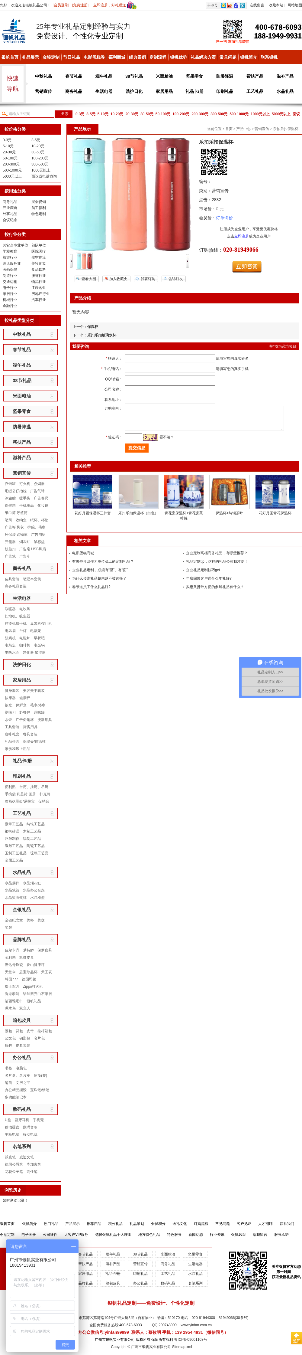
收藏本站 (276, 5)
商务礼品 (73, 91)
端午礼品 (103, 76)
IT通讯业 (38, 288)
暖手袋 (24, 498)
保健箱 (10, 505)
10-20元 (117, 114)
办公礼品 (22, 1057)
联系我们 (287, 1224)
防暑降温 (224, 76)
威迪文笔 (26, 1157)
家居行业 (10, 294)
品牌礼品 (22, 939)
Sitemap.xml (182, 1347)
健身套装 (12, 691)
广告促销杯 (25, 720)
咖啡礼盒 (12, 734)
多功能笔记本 (16, 1097)
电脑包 (21, 1068)
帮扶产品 (254, 76)
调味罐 (39, 712)
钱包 (8, 1045)
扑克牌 (45, 794)
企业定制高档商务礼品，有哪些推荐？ (217, 557)
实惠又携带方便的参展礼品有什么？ (215, 591)
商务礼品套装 (16, 586)
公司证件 (50, 1234)
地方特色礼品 (149, 1234)
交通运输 (10, 282)
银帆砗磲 (12, 831)
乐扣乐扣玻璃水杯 (101, 335)
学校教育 (10, 251)
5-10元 (103, 114)
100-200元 (180, 114)
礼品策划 (137, 1224)
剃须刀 (10, 712)
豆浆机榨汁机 (41, 623)
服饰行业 (38, 275)
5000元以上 (281, 114)
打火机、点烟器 (32, 484)
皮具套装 (12, 579)
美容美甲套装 (34, 691)
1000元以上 (260, 114)
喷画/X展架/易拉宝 (20, 801)
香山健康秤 (36, 965)
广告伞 (24, 556)
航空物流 (38, 257)
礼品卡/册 (194, 91)
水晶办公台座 (34, 890)
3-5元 (90, 114)
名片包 (39, 1038)
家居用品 (164, 91)
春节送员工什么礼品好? (91, 591)
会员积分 (158, 1224)
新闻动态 (195, 1234)
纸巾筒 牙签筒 (16, 513)
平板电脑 (12, 1134)
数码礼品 (22, 1109)
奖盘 (41, 920)
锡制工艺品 (32, 838)
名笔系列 (22, 1146)
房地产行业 (40, 294)
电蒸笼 (35, 631)
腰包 (8, 1031)
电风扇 (10, 631)
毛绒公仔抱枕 (16, 491)
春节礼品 (73, 76)
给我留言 (260, 1234)
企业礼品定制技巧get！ (205, 574)
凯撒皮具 (26, 957)
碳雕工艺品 (14, 846)
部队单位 (38, 245)
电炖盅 (10, 645)
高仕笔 (32, 1172)
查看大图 (89, 279)
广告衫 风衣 (14, 527)
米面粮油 (164, 76)
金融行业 (10, 306)
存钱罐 (10, 484)
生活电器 (103, 91)
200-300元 (199, 114)
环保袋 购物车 (16, 534)
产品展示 (72, 1224)
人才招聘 (265, 1224)
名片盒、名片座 (17, 1075)
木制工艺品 (32, 831)
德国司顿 (29, 979)
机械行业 (10, 300)
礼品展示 (30, 57)
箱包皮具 (22, 1020)
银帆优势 (178, 57)
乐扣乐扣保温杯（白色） (138, 517)
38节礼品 (134, 76)
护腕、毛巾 (36, 527)
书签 (8, 1068)
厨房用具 (30, 727)
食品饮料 (38, 269)
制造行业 (10, 275)
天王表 (46, 972)
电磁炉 (24, 638)
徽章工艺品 (14, 824)
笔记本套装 (32, 579)
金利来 (10, 957)
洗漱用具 (44, 720)
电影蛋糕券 (94, 57)
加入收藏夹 (118, 279)
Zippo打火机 (33, 986)
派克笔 (10, 1157)
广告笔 (10, 556)
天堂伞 (10, 972)
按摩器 (10, 698)
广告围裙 (38, 534)
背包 (19, 1031)
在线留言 (257, 5)
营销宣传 (43, 91)
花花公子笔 (14, 1172)
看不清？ (160, 442)
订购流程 (201, 1224)
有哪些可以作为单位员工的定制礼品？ (103, 566)
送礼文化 (179, 1224)
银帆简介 (248, 57)
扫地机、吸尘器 (17, 616)
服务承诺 (281, 1234)
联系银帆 (269, 57)
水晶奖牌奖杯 (16, 897)
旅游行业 (10, 257)
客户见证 (244, 1224)
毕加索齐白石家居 (37, 994)
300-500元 (218, 114)
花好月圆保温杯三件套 (93, 517)
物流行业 (38, 282)
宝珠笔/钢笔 (39, 1090)
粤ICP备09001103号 (190, 1339)
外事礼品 (10, 214)
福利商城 (116, 57)
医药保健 (10, 269)
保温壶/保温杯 (34, 741)
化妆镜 (42, 505)
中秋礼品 (43, 76)
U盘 (8, 1120)
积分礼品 (115, 1224)
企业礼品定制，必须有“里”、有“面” (100, 574)
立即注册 (241, 236)
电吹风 (24, 609)
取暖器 (10, 609)
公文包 (10, 1038)
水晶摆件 (12, 883)
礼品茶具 (12, 741)
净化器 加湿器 (34, 652)
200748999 (168, 1325)
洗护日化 (134, 91)
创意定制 (7, 1234)
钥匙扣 (10, 549)
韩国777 (11, 979)
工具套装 (12, 727)
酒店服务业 (12, 263)
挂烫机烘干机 (16, 623)
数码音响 (30, 1127)
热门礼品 (51, 1224)
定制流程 (157, 57)
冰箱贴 (10, 498)
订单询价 (224, 217)
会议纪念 (10, 220)
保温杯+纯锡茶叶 (229, 517)
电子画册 (28, 1234)
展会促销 (38, 202)
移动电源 (30, 1134)
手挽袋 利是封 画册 (20, 794)
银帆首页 (10, 57)
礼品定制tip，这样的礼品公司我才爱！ (217, 566)
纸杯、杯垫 (39, 520)
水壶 (8, 720)
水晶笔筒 (12, 890)
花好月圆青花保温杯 (275, 517)
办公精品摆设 (16, 1090)
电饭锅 (39, 645)
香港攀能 (12, 994)
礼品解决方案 (203, 57)
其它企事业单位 (15, 245)
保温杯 (92, 327)
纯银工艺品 (36, 824)
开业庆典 (10, 208)
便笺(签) (40, 1075)
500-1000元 (239, 114)
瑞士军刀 (12, 986)
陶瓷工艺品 (36, 846)
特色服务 (174, 1234)
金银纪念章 (14, 920)
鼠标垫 (39, 542)
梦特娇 (28, 950)
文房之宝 (23, 1083)
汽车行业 (38, 300)
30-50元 (146, 114)
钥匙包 (24, 1038)
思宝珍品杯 (28, 972)
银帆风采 (238, 1234)
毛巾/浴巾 (38, 705)
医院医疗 (38, 251)
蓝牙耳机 (22, 1120)
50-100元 (163, 114)
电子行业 (10, 288)
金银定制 (51, 57)
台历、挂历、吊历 (33, 787)
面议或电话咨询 (44, 176)
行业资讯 (217, 1234)
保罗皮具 (44, 950)
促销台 (43, 801)
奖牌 (8, 927)
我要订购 (148, 279)
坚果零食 (194, 76)
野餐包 (24, 712)
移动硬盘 (12, 1127)
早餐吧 (39, 638)
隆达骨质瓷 (14, 965)
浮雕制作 (12, 838)
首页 (229, 129)
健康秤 (24, 698)
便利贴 (10, 787)
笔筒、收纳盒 (16, 520)
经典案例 (137, 57)
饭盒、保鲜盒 (16, 705)
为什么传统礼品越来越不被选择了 (99, 583)
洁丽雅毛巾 (14, 1001)
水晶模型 (37, 897)
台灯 (23, 631)
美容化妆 (38, 263)
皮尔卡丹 (12, 950)
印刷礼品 (224, 91)
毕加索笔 (34, 1164)
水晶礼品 (285, 91)
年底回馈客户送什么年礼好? (209, 583)
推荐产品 (94, 1224)
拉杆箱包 (44, 1031)
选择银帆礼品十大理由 (113, 1234)
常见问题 (228, 57)
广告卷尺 (41, 498)
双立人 (24, 1008)
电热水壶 (12, 652)
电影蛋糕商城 (83, 557)
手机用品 (26, 505)
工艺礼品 (254, 91)
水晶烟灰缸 (32, 883)
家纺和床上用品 (17, 749)
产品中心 (243, 129)
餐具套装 (30, 734)
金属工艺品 (14, 860)
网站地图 (295, 5)
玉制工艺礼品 (16, 853)
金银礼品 (22, 909)
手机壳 (38, 1120)
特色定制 (38, 214)
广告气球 (37, 491)
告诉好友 (176, 279)
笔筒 (8, 1083)
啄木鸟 (10, 1008)
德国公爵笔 (14, 1164)
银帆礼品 (34, 1001)
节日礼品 (71, 57)
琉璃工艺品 (39, 853)
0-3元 (80, 114)
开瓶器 (10, 542)
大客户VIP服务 (76, 1234)
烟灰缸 (24, 542)
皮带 (30, 1031)
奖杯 (30, 920)
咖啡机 (24, 645)
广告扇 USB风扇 (32, 549)
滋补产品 (285, 76)
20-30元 (131, 114)
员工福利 (38, 208)
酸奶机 (10, 638)
